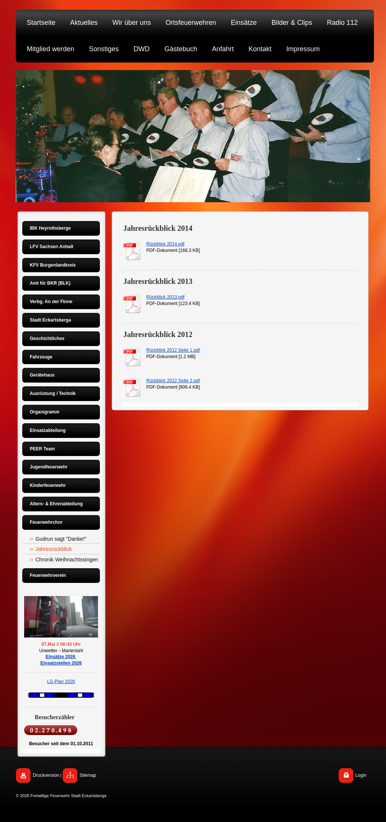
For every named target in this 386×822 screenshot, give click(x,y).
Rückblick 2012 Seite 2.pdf (173, 380)
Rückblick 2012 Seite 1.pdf (173, 350)
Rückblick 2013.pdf (165, 297)
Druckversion (46, 775)
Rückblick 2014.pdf (165, 244)
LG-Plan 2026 (61, 681)
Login (360, 775)
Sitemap (88, 775)
